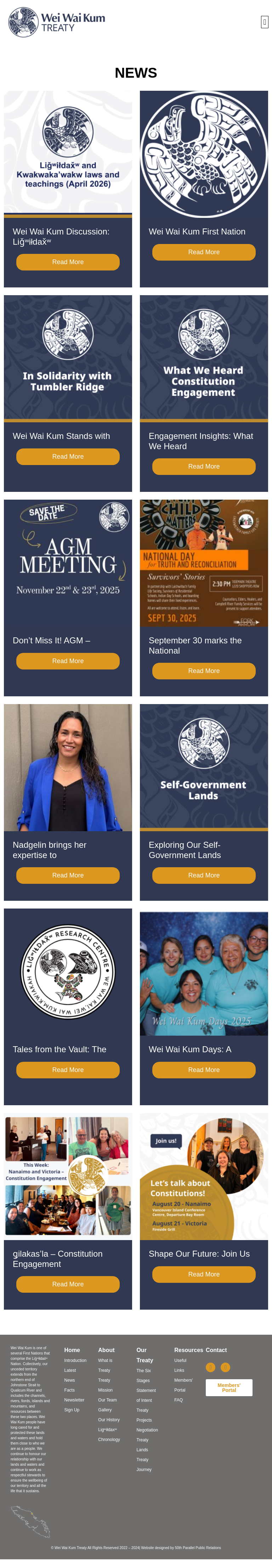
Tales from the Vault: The (60, 1049)
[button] (264, 22)
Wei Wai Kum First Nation (197, 231)
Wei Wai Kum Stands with (61, 436)
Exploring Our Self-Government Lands (185, 850)
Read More (68, 262)
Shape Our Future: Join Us (199, 1253)
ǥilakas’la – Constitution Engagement (58, 1259)
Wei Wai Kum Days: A (190, 1049)
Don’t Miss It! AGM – (51, 640)
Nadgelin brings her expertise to (49, 850)
